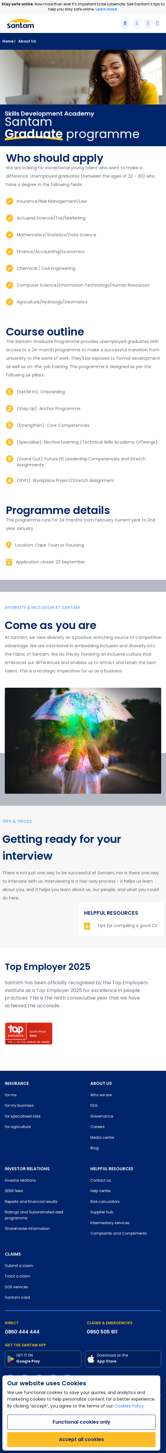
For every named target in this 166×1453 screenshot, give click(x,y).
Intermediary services (110, 1223)
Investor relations (20, 1181)
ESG (94, 1106)
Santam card (17, 1298)
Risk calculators (105, 1202)
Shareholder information (27, 1229)
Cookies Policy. (129, 1406)
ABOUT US (101, 1083)
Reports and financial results (31, 1202)
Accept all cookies (81, 1439)
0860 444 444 (22, 1331)
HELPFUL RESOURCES (111, 1169)
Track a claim (17, 1276)
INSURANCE (17, 1083)
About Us (24, 41)
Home (7, 41)
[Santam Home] (20, 23)
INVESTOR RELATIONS (27, 1169)
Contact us (100, 1181)
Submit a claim (19, 1266)
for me (10, 1095)
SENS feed (14, 1191)
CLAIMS (13, 1254)
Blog (94, 1148)
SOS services (16, 1287)
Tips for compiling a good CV (127, 926)
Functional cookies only (81, 1422)
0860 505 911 (102, 1331)
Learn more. (106, 9)
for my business (19, 1106)
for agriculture (18, 1127)
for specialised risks (23, 1116)
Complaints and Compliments (118, 1234)
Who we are (101, 1095)
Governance (101, 1116)
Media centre (102, 1138)
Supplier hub (101, 1212)
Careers (97, 1127)
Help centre (100, 1191)
